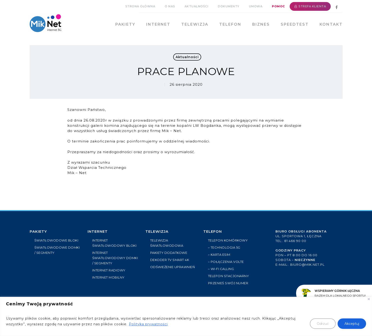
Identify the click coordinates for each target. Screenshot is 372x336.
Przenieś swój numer (228, 283)
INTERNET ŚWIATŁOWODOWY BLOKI (114, 242)
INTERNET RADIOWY (109, 270)
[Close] (369, 299)
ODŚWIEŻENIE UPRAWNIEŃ (172, 267)
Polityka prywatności (148, 324)
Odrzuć (323, 324)
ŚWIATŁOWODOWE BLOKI (56, 240)
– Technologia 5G (224, 247)
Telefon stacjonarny (228, 276)
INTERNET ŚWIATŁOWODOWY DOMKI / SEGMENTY (115, 258)
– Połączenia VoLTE (226, 262)
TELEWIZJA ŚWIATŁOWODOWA (166, 242)
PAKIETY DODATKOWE (168, 253)
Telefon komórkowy (228, 240)
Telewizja (156, 231)
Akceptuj (351, 324)
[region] (186, 316)
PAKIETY (38, 231)
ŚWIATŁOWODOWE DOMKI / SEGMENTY (57, 250)
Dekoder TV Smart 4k (169, 260)
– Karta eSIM (219, 254)
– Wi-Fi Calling (221, 269)
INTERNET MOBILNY (108, 277)
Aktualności (187, 57)
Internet (98, 231)
